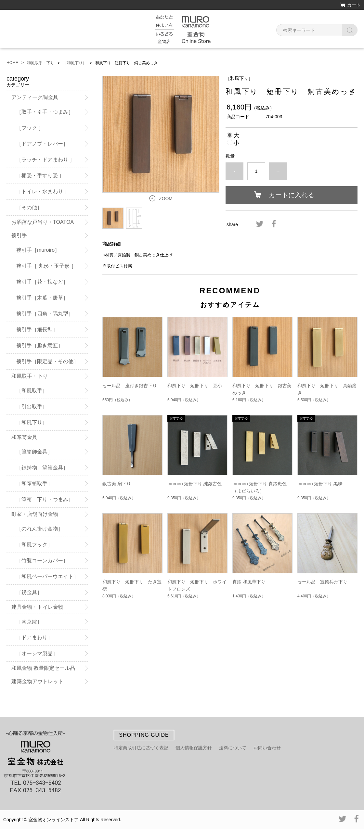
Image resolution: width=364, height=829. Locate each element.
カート (354, 4)
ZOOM (166, 198)
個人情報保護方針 (194, 747)
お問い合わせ (267, 747)
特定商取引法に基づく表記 (141, 747)
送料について (232, 747)
